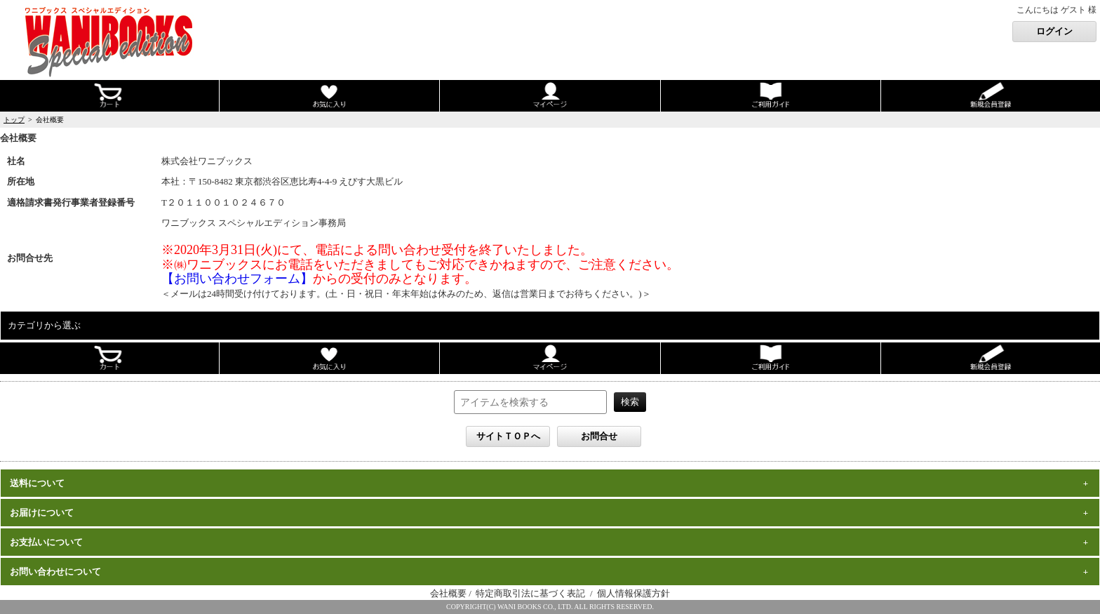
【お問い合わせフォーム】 (237, 279)
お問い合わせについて (55, 571)
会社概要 (448, 593)
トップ (14, 120)
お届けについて (42, 512)
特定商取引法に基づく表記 (531, 593)
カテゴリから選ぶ (44, 325)
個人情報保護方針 (633, 593)
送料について (37, 483)
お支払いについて (46, 542)
